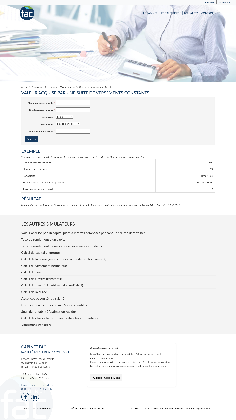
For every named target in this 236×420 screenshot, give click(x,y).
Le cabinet (150, 13)
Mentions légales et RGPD (199, 408)
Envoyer (31, 139)
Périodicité (47, 117)
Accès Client (225, 2)
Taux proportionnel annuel (39, 131)
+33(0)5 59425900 (37, 373)
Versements (47, 124)
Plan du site (29, 408)
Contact (207, 13)
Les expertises (170, 13)
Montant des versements (40, 102)
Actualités (191, 13)
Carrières (209, 2)
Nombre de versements (41, 110)
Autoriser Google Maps (106, 377)
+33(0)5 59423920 (38, 377)
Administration (43, 408)
